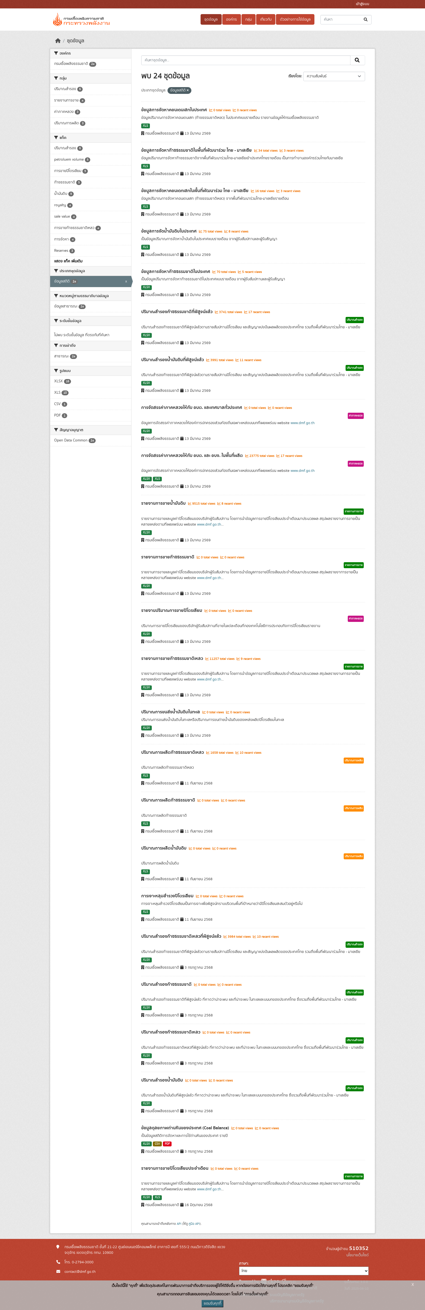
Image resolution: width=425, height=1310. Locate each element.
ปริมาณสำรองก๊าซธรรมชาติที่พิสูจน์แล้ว (177, 311)
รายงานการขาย (354, 511)
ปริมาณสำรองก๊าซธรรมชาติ (167, 984)
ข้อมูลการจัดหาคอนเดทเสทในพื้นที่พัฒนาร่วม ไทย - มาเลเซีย (195, 190)
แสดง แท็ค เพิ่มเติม (68, 261)
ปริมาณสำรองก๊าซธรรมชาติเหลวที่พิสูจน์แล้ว (181, 936)
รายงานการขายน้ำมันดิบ (164, 503)
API (179, 1223)
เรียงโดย (294, 76)
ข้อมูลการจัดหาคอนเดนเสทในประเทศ (174, 109)
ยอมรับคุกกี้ (212, 1303)
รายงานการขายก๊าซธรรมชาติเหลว (172, 658)
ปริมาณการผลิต (354, 760)
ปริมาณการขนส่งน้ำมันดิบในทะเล (171, 712)
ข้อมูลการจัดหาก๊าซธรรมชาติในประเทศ (176, 271)
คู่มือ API (194, 1223)
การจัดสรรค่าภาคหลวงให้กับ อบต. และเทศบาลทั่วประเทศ (192, 407)
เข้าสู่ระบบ (362, 4)
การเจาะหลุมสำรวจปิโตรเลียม (168, 895)
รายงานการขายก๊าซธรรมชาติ (168, 557)
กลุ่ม (248, 19)
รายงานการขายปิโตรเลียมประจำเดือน (175, 1168)
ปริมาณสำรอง (355, 320)
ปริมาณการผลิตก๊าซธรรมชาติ (168, 800)
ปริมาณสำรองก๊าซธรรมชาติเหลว (171, 1032)
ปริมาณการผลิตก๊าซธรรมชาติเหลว (173, 752)
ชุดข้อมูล (211, 19)
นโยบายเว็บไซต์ (357, 1255)
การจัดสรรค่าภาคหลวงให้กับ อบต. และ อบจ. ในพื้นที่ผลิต (192, 455)
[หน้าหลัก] (58, 40)
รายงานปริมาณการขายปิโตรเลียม (172, 610)
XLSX (146, 287)
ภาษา (243, 1263)
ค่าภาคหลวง (356, 416)
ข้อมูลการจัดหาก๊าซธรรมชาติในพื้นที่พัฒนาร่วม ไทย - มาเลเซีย (197, 150)
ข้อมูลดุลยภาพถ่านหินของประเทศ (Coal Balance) (185, 1127)
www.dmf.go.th (303, 423)
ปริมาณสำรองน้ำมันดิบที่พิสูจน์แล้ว (173, 359)
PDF (167, 1144)
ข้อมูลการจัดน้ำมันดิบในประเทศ (169, 231)
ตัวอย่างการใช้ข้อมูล (295, 19)
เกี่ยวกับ (266, 19)
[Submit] (366, 19)
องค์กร (231, 19)
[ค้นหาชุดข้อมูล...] (346, 19)
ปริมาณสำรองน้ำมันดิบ (162, 1080)
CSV (157, 1144)
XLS (145, 126)
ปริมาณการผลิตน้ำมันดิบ (164, 848)
